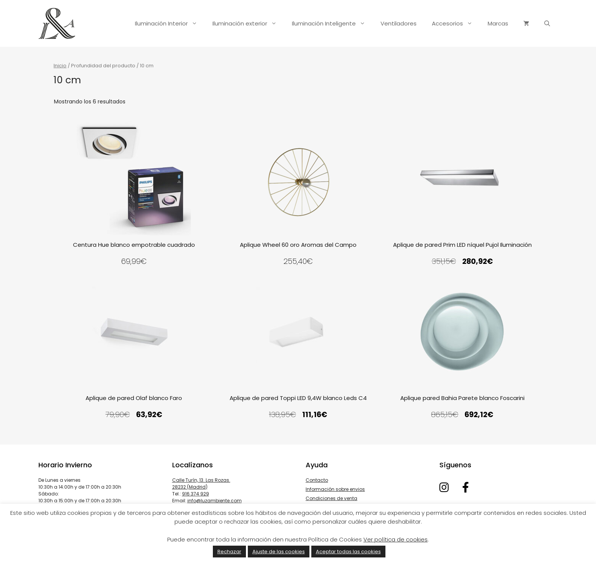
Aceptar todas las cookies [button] (348, 551)
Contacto (317, 480)
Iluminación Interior (170, 23)
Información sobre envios (335, 489)
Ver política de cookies (395, 539)
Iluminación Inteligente (332, 23)
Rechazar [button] (229, 551)
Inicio (60, 65)
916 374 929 (195, 494)
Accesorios (456, 23)
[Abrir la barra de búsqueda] (547, 23)
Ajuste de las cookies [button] (278, 551)
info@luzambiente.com (214, 500)
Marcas (498, 23)
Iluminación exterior (248, 23)
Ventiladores (398, 23)
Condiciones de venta (331, 498)
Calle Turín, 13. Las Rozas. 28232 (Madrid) (201, 483)
